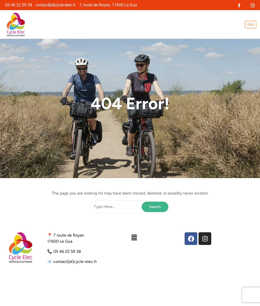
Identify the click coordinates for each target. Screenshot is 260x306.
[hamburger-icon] (250, 24)
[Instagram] (252, 4)
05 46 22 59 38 (67, 251)
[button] (134, 237)
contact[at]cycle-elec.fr (75, 261)
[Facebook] (239, 4)
